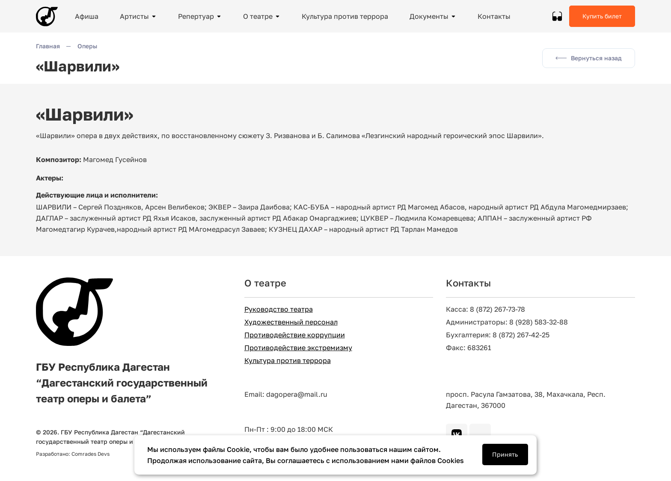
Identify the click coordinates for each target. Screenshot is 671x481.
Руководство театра (278, 309)
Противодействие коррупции (294, 335)
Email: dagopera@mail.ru (285, 394)
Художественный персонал (291, 322)
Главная (48, 46)
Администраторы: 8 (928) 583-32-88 (507, 322)
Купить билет (602, 16)
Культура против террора (287, 360)
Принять (505, 454)
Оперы (87, 46)
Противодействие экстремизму (298, 348)
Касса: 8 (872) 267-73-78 (485, 309)
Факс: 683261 (468, 348)
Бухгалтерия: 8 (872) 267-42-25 (497, 335)
